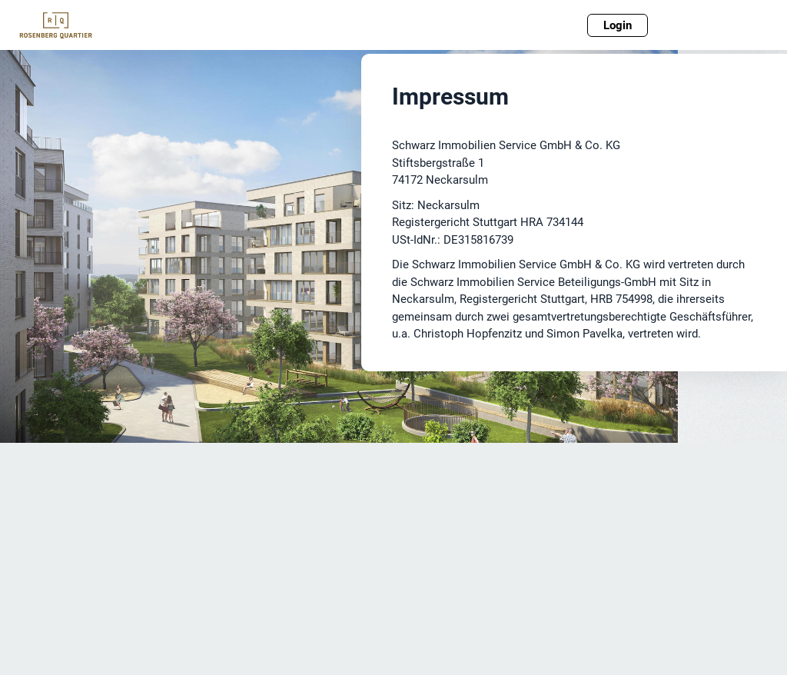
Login (617, 25)
